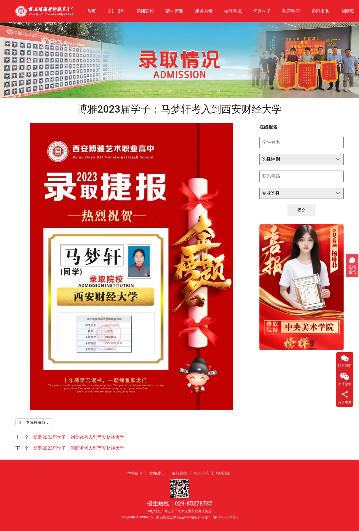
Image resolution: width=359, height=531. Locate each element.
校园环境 (233, 11)
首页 (91, 11)
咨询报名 (320, 11)
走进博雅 (116, 11)
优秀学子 (262, 11)
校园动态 (202, 473)
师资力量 (204, 11)
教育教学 (291, 11)
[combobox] (301, 159)
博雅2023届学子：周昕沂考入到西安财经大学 (78, 448)
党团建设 (145, 11)
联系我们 (224, 473)
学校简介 (135, 473)
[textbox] (296, 159)
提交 (301, 210)
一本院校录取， (35, 422)
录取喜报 (179, 473)
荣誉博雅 (174, 11)
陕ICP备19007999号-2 (221, 517)
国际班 (347, 11)
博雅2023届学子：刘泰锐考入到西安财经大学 (78, 437)
